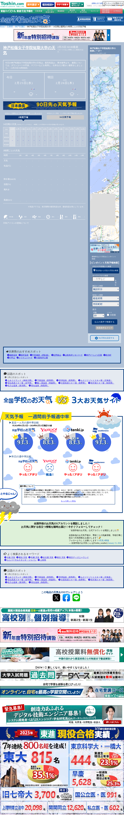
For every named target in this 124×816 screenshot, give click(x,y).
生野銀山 (56, 355)
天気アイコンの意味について (16, 223)
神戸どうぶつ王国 (93, 355)
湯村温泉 (24, 355)
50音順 (113, 315)
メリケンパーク (24, 358)
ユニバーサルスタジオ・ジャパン (20, 560)
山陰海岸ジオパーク (73, 355)
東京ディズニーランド (78, 557)
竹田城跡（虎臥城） (40, 355)
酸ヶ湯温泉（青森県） (46, 383)
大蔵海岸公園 (41, 358)
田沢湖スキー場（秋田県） (101, 383)
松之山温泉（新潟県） (16, 386)
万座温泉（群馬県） (45, 380)
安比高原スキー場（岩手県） (19, 383)
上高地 (42, 560)
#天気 (101, 540)
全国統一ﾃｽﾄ (95, 3)
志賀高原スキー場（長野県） (72, 383)
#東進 (106, 540)
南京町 (107, 355)
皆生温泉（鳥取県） (39, 386)
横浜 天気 (21, 557)
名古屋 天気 (47, 557)
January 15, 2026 (115, 543)
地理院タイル (114, 241)
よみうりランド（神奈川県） (19, 380)
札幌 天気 (33, 557)
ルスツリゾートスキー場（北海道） (95, 380)
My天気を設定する (104, 338)
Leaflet (105, 241)
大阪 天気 (9, 557)
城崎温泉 (12, 355)
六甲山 (11, 358)
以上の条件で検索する (104, 322)
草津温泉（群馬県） (66, 380)
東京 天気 (60, 557)
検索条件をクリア (104, 328)
